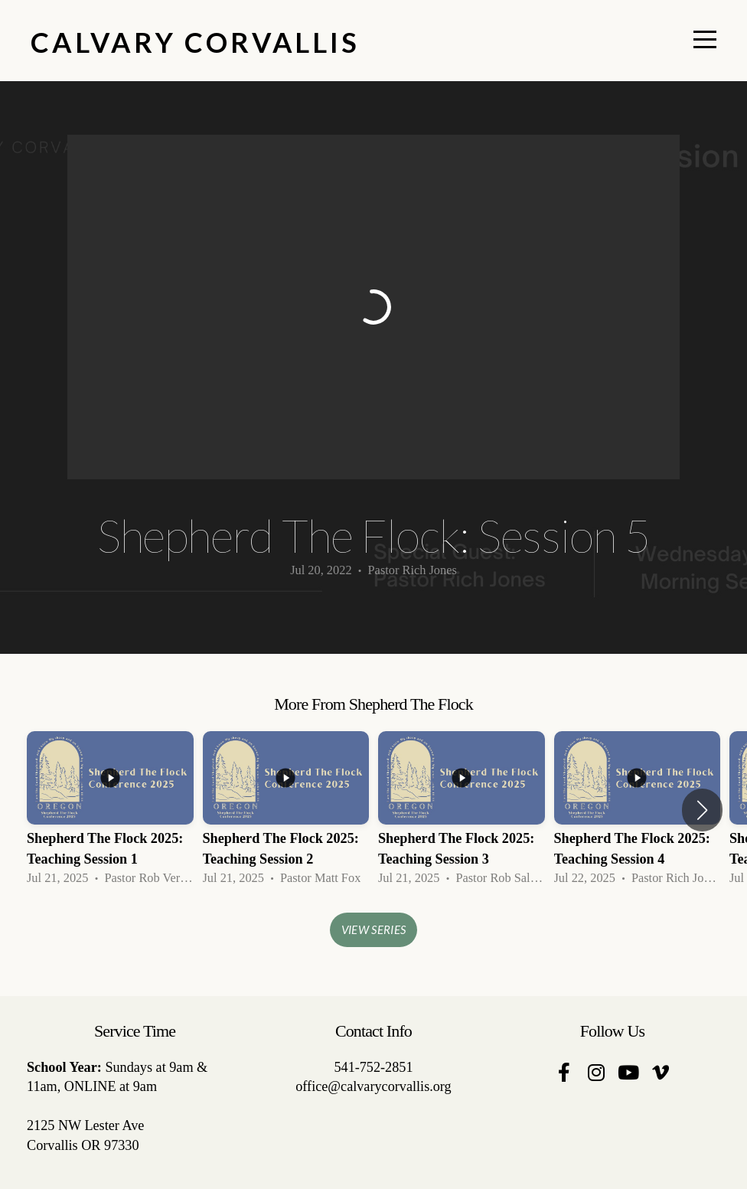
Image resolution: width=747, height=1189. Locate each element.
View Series (373, 929)
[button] (702, 810)
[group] (110, 810)
